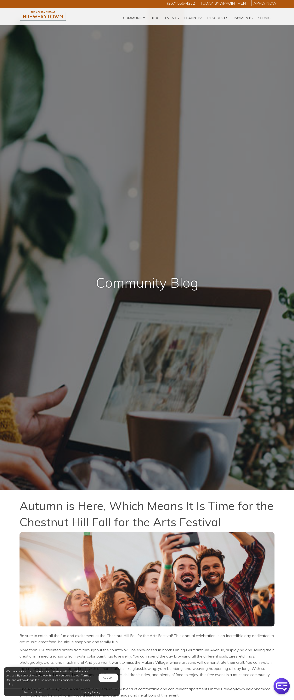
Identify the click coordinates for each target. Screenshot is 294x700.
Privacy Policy (90, 692)
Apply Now (264, 3)
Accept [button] (108, 677)
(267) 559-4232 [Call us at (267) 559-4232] (181, 3)
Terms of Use (33, 692)
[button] (282, 686)
